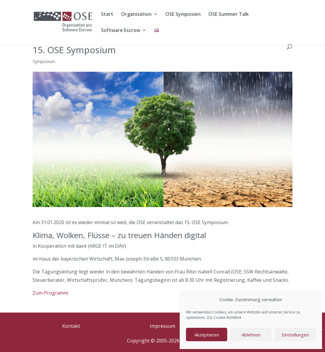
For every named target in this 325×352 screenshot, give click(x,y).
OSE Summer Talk (228, 14)
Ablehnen (251, 335)
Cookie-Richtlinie (227, 317)
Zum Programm (50, 293)
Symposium (44, 61)
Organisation (136, 14)
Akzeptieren (206, 335)
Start (107, 14)
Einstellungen (295, 335)
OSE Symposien (183, 14)
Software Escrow (120, 30)
